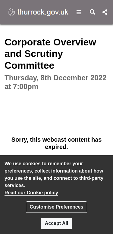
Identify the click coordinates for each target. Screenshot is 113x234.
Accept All (56, 223)
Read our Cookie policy (31, 192)
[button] (79, 12)
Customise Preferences (56, 206)
